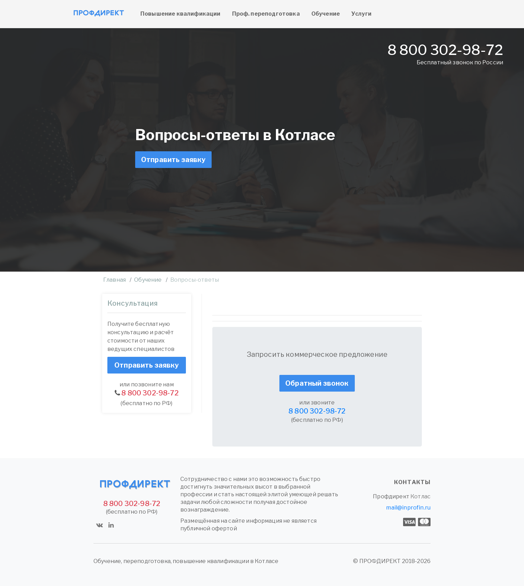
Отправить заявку (173, 159)
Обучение (325, 13)
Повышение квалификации (180, 13)
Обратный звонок (317, 383)
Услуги (361, 13)
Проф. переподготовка (266, 13)
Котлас (420, 496)
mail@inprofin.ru (408, 507)
